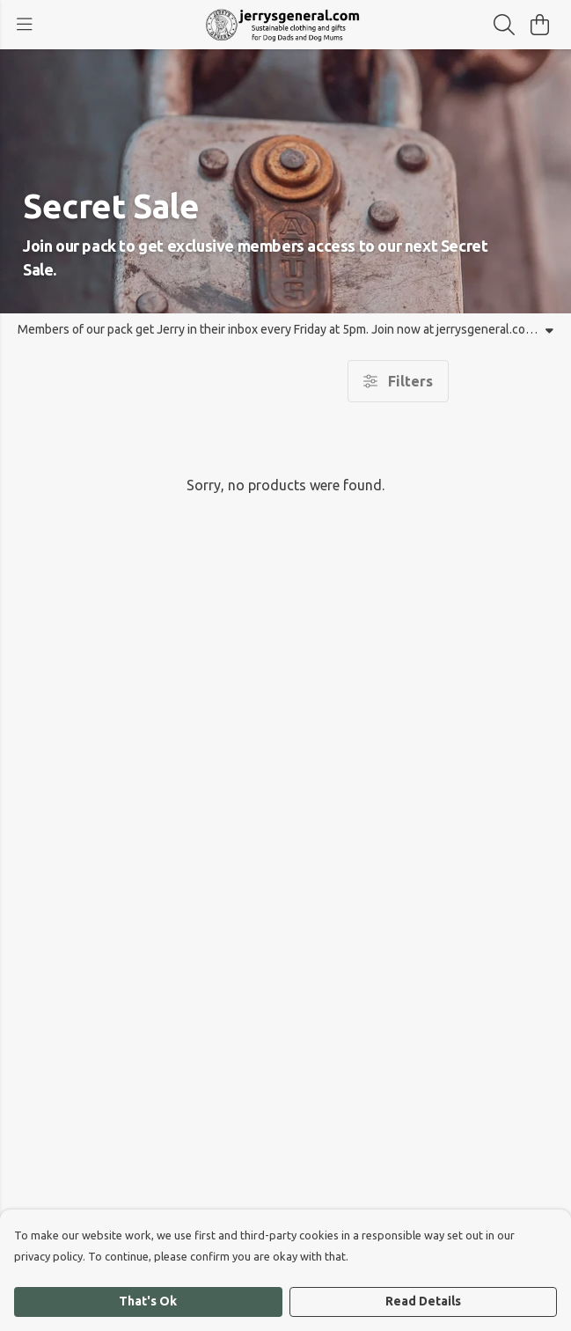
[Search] (504, 24)
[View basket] (539, 24)
